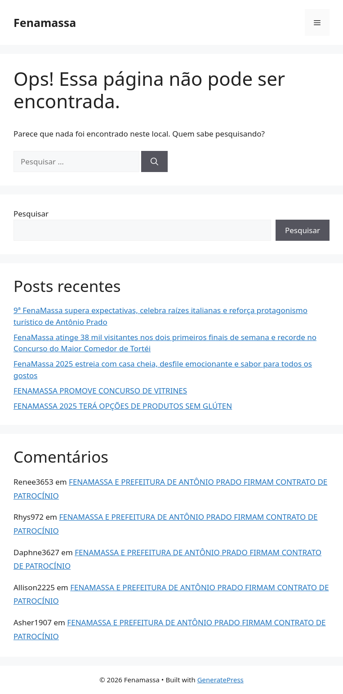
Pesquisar (31, 213)
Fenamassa (44, 22)
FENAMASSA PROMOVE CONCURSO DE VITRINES (100, 390)
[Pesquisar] (154, 161)
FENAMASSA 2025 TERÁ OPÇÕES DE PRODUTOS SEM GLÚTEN (122, 406)
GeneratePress (220, 679)
